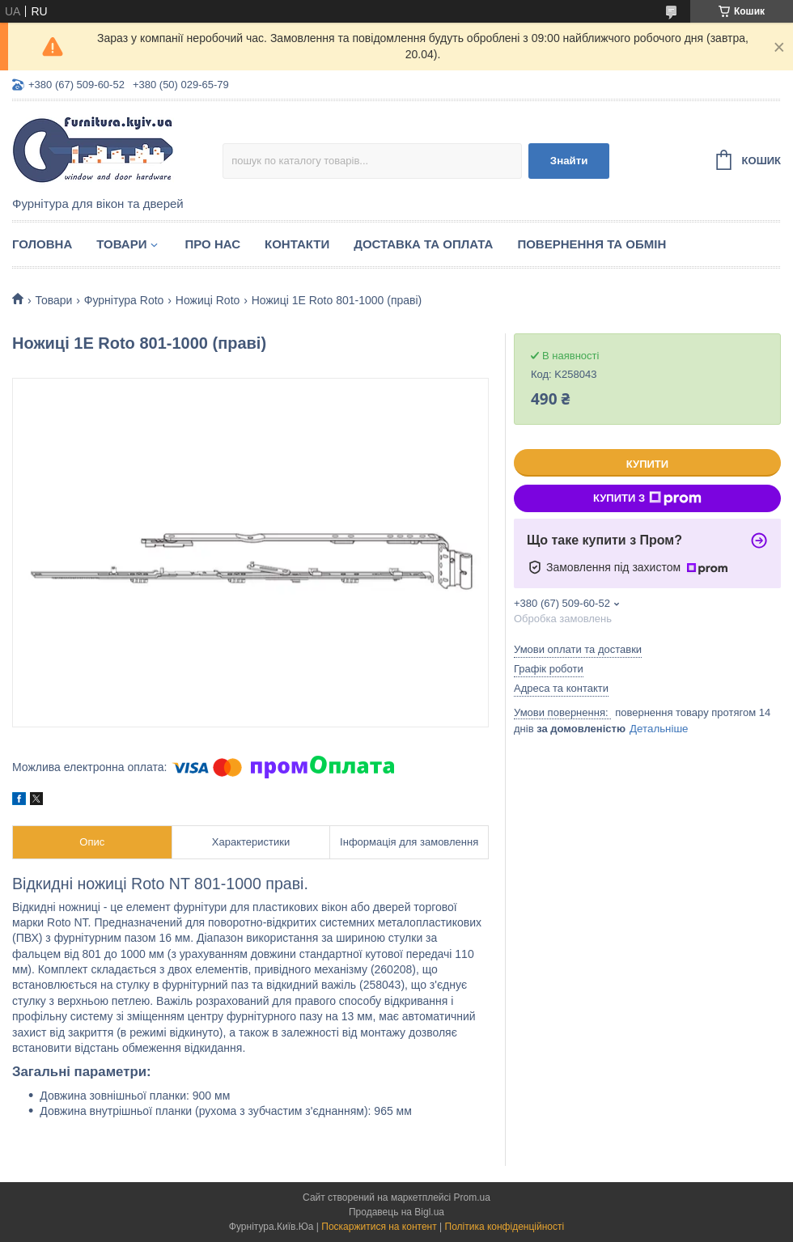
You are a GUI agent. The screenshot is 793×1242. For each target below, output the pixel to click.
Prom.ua (472, 1197)
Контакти (297, 244)
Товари (121, 244)
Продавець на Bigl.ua (396, 1212)
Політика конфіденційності (505, 1226)
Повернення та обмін (591, 244)
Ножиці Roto (208, 300)
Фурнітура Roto (124, 300)
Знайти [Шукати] (569, 161)
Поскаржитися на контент (378, 1226)
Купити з (647, 498)
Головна (42, 244)
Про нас (212, 244)
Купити (647, 464)
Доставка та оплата (423, 244)
